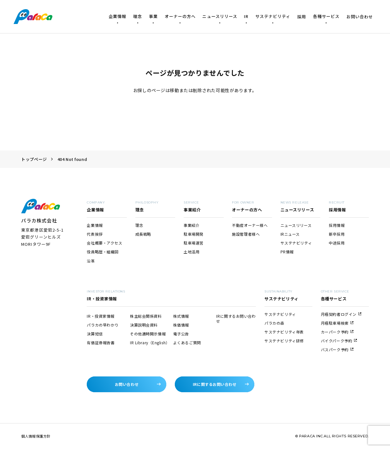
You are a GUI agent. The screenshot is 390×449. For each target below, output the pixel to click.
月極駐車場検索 (337, 323)
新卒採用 (337, 234)
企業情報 (117, 16)
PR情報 (287, 251)
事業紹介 (191, 225)
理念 (137, 16)
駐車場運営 (194, 242)
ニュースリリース (219, 16)
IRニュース (290, 234)
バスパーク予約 (337, 349)
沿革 (91, 260)
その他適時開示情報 (148, 333)
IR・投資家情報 (100, 316)
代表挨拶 (95, 234)
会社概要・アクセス (104, 242)
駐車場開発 (194, 234)
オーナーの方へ (180, 16)
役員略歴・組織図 (102, 251)
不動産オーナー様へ (250, 225)
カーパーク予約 (337, 331)
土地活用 (191, 251)
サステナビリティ (272, 16)
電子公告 (181, 333)
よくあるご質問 (187, 342)
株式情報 (181, 316)
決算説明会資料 (144, 325)
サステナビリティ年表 (284, 331)
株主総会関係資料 (146, 316)
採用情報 (337, 225)
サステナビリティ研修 (284, 340)
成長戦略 (143, 234)
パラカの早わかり (102, 325)
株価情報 (181, 325)
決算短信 (95, 333)
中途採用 (337, 242)
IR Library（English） (150, 342)
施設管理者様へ (246, 234)
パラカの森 (274, 323)
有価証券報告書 (101, 342)
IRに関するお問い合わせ (236, 318)
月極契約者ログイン (341, 314)
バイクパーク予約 (339, 340)
